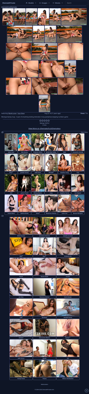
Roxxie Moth (44, 276)
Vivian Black (11, 213)
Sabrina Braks (24, 213)
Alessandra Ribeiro (44, 338)
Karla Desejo (68, 297)
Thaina (44, 378)
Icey (78, 172)
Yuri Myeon (77, 193)
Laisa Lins (64, 213)
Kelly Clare (11, 152)
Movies (58, 3)
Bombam (44, 317)
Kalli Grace (38, 172)
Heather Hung (64, 172)
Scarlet (68, 276)
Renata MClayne (78, 213)
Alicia (38, 213)
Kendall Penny (68, 317)
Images (44, 3)
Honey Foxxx (21, 378)
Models (31, 3)
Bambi (44, 358)
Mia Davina (24, 152)
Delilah (21, 338)
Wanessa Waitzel (44, 297)
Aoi (68, 358)
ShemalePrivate (8, 3)
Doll (11, 193)
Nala (64, 152)
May (44, 256)
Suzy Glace (21, 113)
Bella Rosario (21, 236)
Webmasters (44, 384)
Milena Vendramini (68, 378)
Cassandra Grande (77, 152)
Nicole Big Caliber (51, 152)
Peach (21, 276)
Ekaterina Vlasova (51, 213)
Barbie (67, 338)
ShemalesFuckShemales (9, 7)
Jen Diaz (21, 297)
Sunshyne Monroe (44, 236)
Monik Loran (12, 113)
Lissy (51, 193)
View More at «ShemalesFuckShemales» (44, 128)
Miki (21, 256)
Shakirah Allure (37, 152)
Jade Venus (21, 358)
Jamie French (24, 193)
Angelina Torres (64, 193)
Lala (21, 317)
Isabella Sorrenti (68, 236)
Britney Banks (38, 193)
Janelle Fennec (24, 172)
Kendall (51, 172)
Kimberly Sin (68, 256)
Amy (11, 172)
